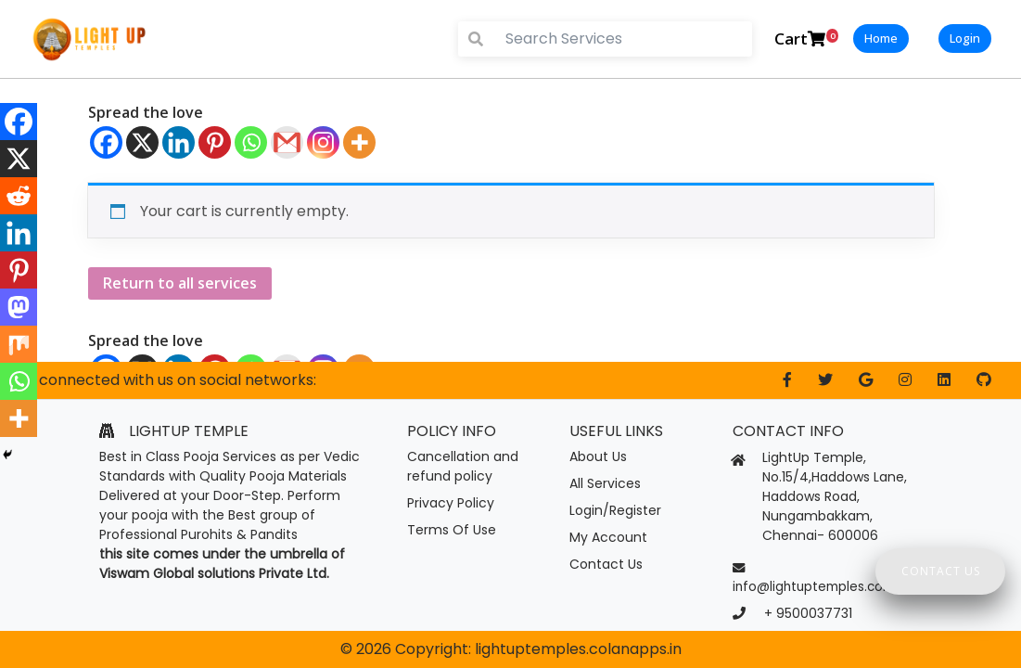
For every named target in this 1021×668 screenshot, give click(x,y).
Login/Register (615, 510)
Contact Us (606, 564)
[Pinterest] (214, 142)
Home (881, 38)
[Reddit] (18, 195)
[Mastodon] (18, 307)
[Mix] (18, 344)
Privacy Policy (450, 503)
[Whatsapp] (251, 142)
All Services (605, 483)
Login (965, 38)
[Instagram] (323, 142)
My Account (608, 537)
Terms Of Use (451, 529)
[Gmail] (287, 142)
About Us (598, 456)
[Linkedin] (178, 142)
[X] (142, 142)
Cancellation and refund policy (462, 466)
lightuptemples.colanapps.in (578, 649)
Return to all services (180, 283)
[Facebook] (106, 142)
